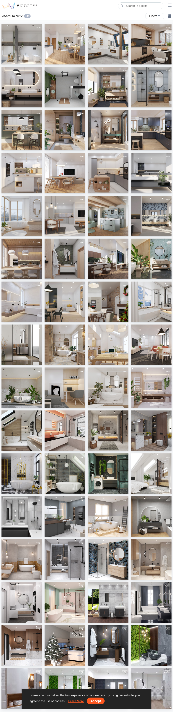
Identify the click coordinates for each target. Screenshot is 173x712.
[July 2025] (65, 130)
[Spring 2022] (65, 516)
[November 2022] (151, 430)
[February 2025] (108, 173)
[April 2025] (21, 173)
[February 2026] (65, 44)
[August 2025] (21, 130)
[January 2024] (65, 302)
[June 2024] (21, 259)
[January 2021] (21, 645)
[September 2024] (65, 216)
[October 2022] (21, 473)
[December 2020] (65, 645)
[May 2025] (151, 130)
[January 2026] (108, 44)
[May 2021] (151, 559)
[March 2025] (65, 173)
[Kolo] (108, 602)
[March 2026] (21, 44)
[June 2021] (108, 559)
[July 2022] (151, 473)
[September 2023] (65, 345)
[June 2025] (108, 130)
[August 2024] (108, 216)
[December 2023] (108, 302)
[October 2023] (21, 345)
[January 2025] (151, 173)
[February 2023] (21, 430)
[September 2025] (151, 87)
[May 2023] (65, 387)
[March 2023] (151, 387)
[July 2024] (151, 216)
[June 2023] (21, 387)
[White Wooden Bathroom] (21, 688)
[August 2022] (108, 473)
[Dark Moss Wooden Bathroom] (151, 645)
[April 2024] (108, 259)
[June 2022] (21, 516)
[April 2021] (21, 602)
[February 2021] (151, 602)
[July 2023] (151, 345)
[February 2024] (21, 302)
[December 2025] (151, 44)
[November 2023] (151, 302)
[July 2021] (65, 559)
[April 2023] (108, 387)
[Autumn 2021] (151, 516)
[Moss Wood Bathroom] (65, 688)
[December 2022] (108, 430)
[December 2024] (21, 216)
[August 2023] (108, 345)
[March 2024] (151, 259)
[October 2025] (108, 87)
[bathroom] (65, 87)
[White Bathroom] (151, 688)
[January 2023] (65, 430)
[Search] (140, 5)
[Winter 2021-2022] (108, 516)
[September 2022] (65, 473)
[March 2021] (65, 602)
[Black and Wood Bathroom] (108, 688)
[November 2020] (108, 645)
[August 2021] (21, 559)
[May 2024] (65, 259)
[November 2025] (21, 87)
